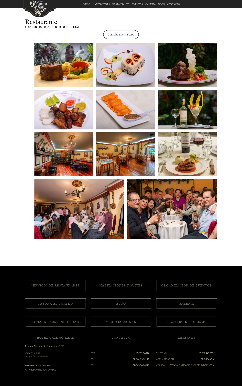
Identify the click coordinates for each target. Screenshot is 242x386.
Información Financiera (38, 365)
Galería (150, 4)
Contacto (173, 4)
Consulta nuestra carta (121, 34)
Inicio (86, 4)
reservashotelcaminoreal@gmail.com (191, 365)
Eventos (137, 4)
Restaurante (120, 4)
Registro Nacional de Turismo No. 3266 (44, 346)
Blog (161, 4)
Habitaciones (101, 4)
